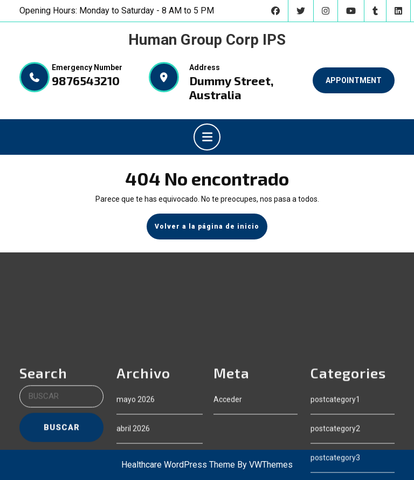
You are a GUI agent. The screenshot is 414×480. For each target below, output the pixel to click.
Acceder (227, 459)
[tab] (207, 137)
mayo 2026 (135, 459)
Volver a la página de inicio (211, 230)
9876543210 (86, 80)
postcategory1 (335, 459)
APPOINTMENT (354, 80)
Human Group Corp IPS (207, 40)
